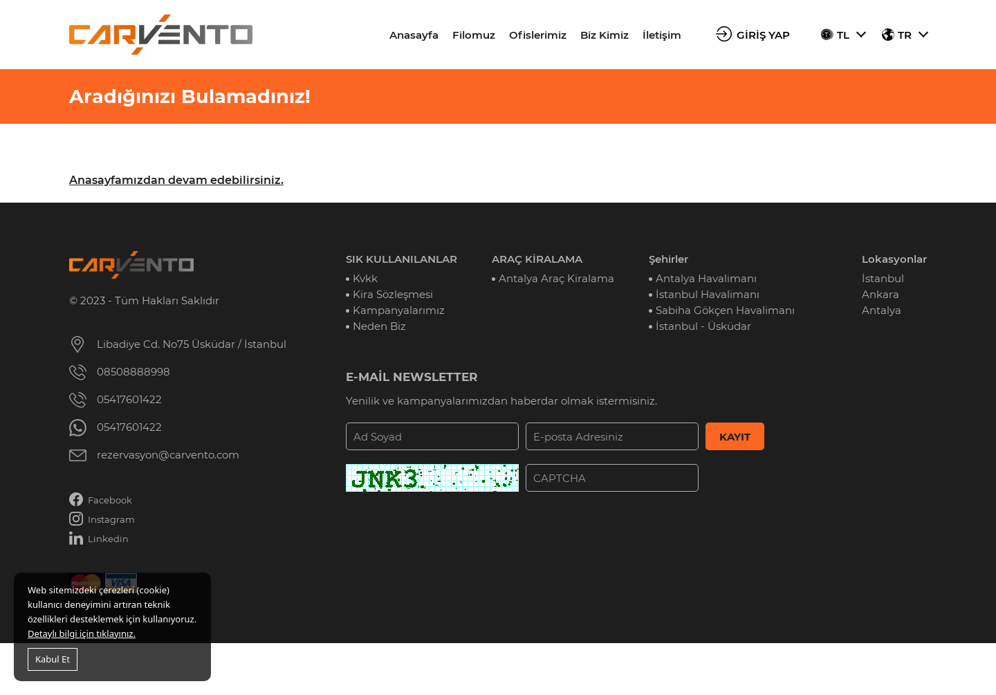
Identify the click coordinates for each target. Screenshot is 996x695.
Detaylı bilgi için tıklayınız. (82, 633)
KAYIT (734, 436)
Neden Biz (379, 326)
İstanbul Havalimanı (707, 294)
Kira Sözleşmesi (393, 294)
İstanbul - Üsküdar (703, 326)
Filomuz (473, 34)
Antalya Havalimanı (706, 278)
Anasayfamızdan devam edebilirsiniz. (176, 180)
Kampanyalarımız (399, 310)
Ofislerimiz (537, 34)
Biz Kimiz (604, 34)
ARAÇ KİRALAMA (537, 259)
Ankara (880, 294)
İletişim (662, 34)
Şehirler (668, 259)
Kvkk (365, 278)
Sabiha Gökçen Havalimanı (725, 310)
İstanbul (883, 278)
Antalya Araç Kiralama (556, 278)
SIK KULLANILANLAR (401, 259)
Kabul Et (52, 659)
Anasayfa (414, 34)
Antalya (881, 310)
